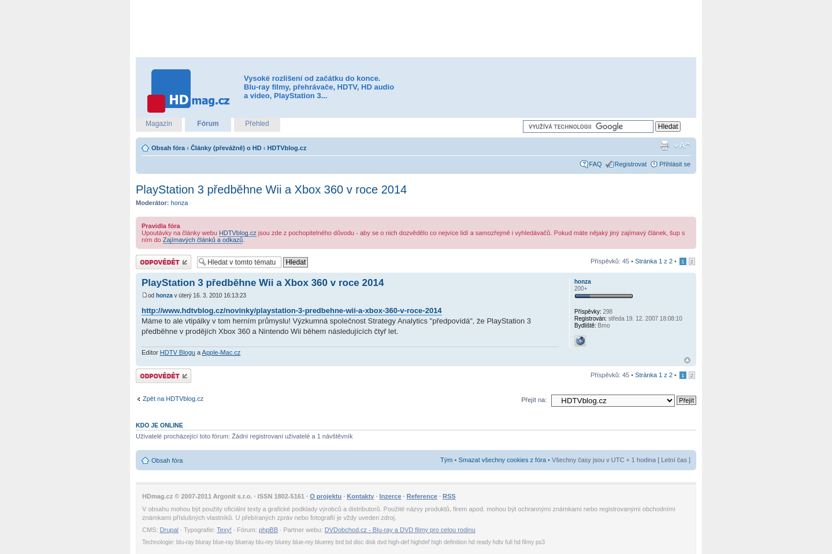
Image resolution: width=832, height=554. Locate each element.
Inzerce (391, 496)
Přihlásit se (674, 164)
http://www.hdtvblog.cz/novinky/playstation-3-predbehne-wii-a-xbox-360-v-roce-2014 (292, 310)
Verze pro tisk (664, 145)
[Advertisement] (416, 29)
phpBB (268, 529)
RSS (449, 496)
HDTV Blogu (177, 352)
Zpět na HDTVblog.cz (173, 398)
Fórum (207, 124)
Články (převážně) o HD (226, 147)
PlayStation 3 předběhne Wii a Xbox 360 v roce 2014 (271, 189)
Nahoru (687, 360)
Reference (422, 496)
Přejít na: (534, 399)
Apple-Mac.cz (221, 352)
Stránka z (654, 261)
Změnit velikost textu (682, 145)
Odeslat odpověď (163, 262)
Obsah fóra (168, 147)
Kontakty (360, 496)
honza (179, 202)
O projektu (325, 496)
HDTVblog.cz (287, 147)
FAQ (595, 164)
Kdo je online (159, 425)
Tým (446, 459)
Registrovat (631, 164)
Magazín (159, 124)
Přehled (257, 124)
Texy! (224, 529)
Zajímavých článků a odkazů (203, 239)
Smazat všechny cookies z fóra (502, 459)
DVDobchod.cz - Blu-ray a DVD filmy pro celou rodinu (400, 529)
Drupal (169, 529)
